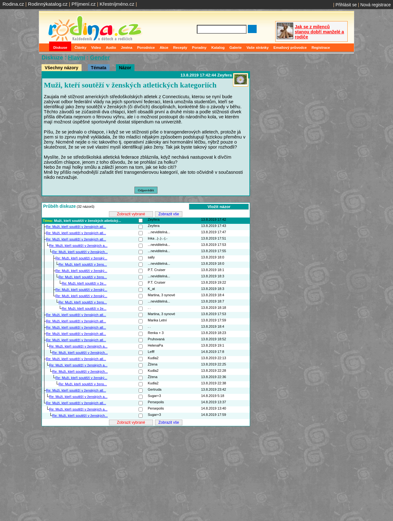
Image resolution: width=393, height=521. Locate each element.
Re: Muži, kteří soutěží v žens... (83, 264)
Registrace (320, 47)
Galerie (235, 47)
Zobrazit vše (168, 214)
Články (81, 47)
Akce (164, 47)
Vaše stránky (258, 47)
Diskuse (60, 47)
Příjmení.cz (83, 4)
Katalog (218, 47)
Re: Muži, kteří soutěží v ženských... (80, 252)
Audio (111, 47)
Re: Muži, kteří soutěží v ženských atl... (76, 227)
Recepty (180, 47)
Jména (127, 47)
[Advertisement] (146, 471)
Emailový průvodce (290, 47)
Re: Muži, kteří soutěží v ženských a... (78, 245)
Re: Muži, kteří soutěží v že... (84, 283)
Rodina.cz (13, 4)
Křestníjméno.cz (117, 4)
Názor (125, 67)
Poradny (199, 47)
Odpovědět (146, 190)
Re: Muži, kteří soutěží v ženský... (81, 258)
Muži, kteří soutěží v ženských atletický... (87, 221)
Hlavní (76, 57)
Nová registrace (375, 4)
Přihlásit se (346, 4)
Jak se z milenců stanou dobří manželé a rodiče (319, 31)
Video (96, 47)
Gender (100, 57)
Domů (45, 47)
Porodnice (146, 47)
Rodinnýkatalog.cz (48, 4)
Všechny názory (61, 67)
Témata (98, 67)
